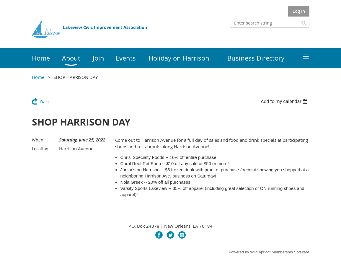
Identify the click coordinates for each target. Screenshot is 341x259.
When (37, 140)
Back (45, 102)
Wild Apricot (260, 252)
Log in (299, 11)
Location (40, 149)
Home (38, 77)
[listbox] (285, 101)
